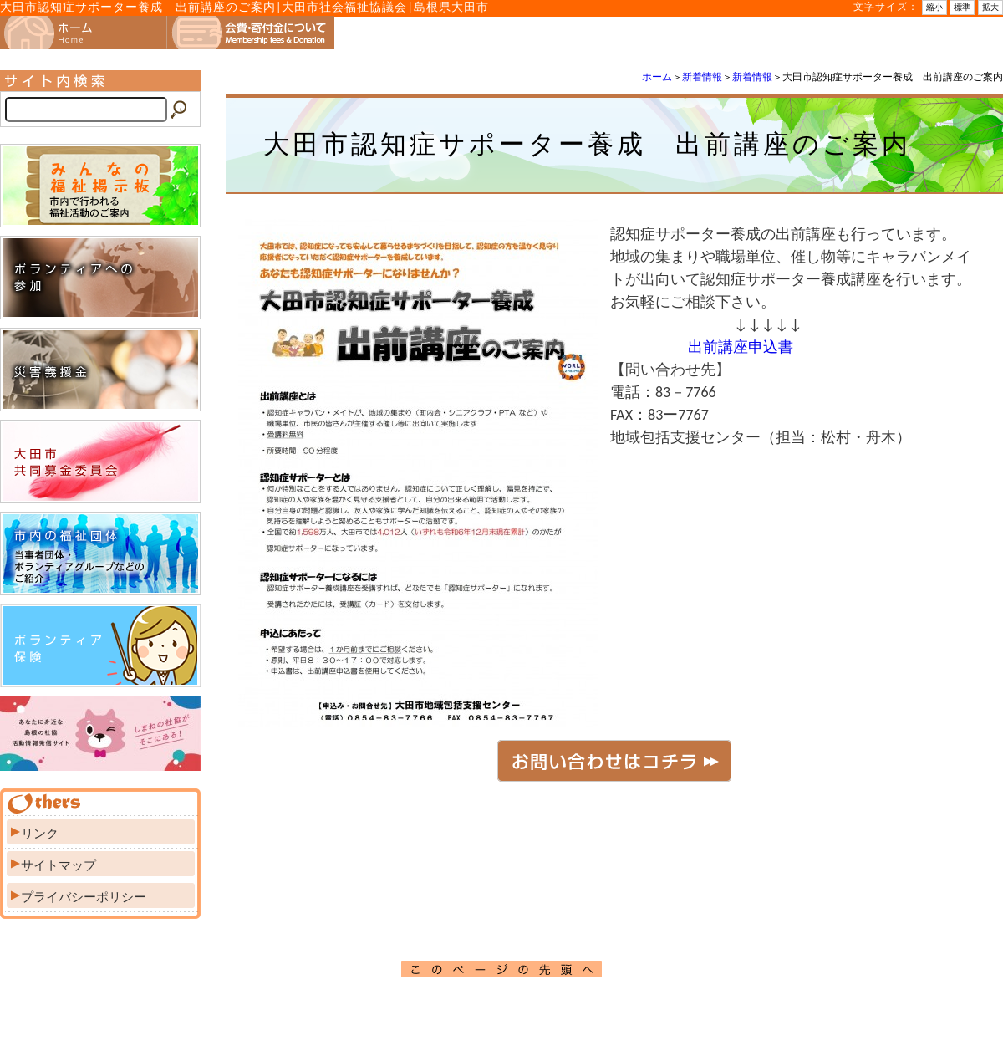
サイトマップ (58, 865)
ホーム (657, 77)
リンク (40, 833)
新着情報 (702, 77)
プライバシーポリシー (83, 897)
